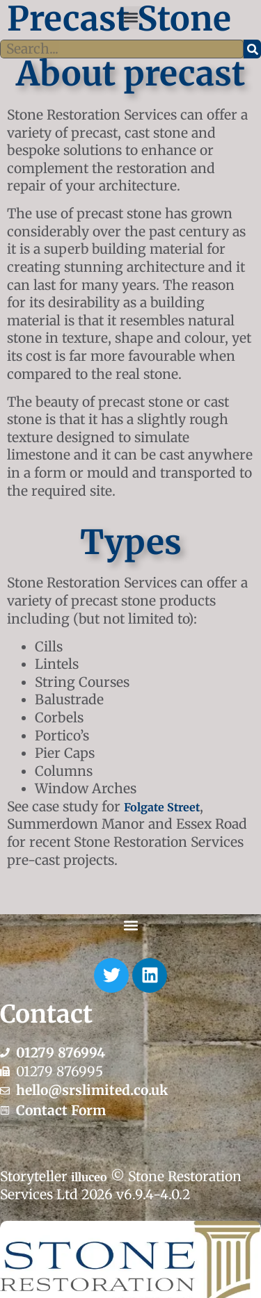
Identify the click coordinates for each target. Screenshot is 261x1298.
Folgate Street (162, 807)
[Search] (252, 49)
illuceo (89, 1177)
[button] (130, 17)
